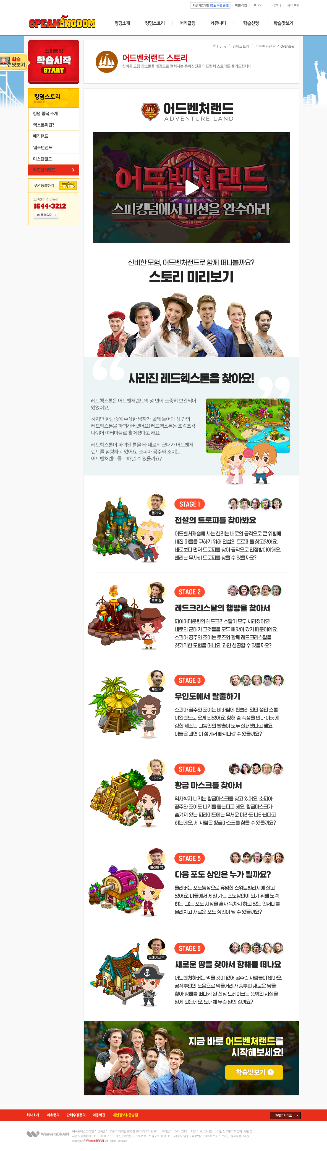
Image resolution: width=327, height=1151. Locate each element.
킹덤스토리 (240, 46)
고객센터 (275, 4)
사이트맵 (293, 4)
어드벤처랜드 (265, 46)
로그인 (257, 4)
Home (221, 46)
